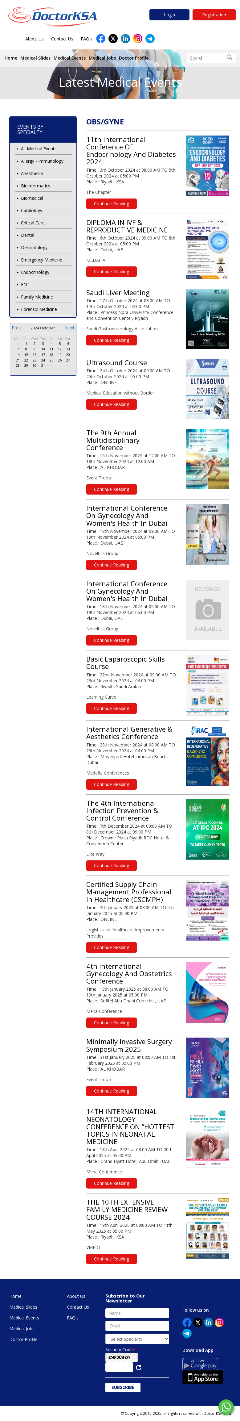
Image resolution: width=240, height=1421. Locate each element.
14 (18, 354)
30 (18, 343)
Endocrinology (35, 272)
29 (26, 365)
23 (34, 360)
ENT (25, 284)
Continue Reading (111, 204)
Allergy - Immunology (42, 161)
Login (169, 15)
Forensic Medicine (39, 309)
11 (51, 349)
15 (26, 354)
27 (68, 360)
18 (51, 354)
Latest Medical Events (120, 81)
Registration (214, 15)
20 (68, 354)
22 (26, 360)
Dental (27, 235)
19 (60, 354)
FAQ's (86, 39)
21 (18, 360)
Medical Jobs (102, 58)
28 (18, 365)
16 (34, 354)
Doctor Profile (133, 58)
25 (51, 360)
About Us (34, 39)
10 (43, 349)
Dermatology (34, 247)
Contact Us (62, 39)
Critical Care (33, 223)
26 (60, 360)
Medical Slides (35, 58)
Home (11, 58)
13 (68, 349)
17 (43, 354)
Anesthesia (32, 173)
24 (43, 360)
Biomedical (32, 198)
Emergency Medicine (41, 260)
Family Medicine (37, 297)
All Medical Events (39, 149)
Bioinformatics (35, 186)
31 (43, 365)
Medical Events (70, 58)
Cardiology (31, 210)
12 (60, 349)
